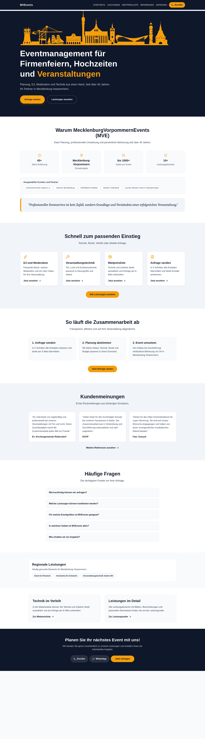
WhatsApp (99, 659)
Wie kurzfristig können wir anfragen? (68, 492)
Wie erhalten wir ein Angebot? (64, 537)
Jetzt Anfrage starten (102, 369)
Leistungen (113, 5)
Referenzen (147, 5)
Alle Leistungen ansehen (102, 294)
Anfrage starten (32, 99)
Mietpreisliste (130, 5)
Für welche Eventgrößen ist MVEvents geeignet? (74, 515)
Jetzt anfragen (122, 659)
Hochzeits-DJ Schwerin (66, 576)
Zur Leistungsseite (120, 616)
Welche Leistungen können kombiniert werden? (73, 503)
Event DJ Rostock (42, 576)
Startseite (99, 5)
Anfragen (161, 5)
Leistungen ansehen (62, 99)
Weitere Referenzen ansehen (102, 448)
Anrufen (79, 659)
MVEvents (26, 4)
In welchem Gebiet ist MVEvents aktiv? (69, 526)
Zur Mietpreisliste (43, 616)
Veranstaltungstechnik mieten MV (98, 576)
